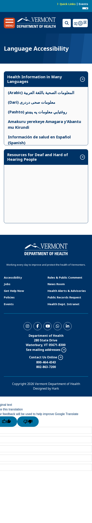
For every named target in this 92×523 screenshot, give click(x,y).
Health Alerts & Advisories (67, 291)
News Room (56, 284)
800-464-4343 (46, 362)
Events (83, 4)
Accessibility (13, 277)
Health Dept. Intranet (63, 304)
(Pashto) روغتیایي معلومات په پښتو (37, 112)
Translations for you (80, 23)
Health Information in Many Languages (34, 79)
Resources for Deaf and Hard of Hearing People (37, 157)
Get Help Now (14, 291)
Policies (9, 297)
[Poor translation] (28, 421)
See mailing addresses (43, 350)
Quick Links (68, 4)
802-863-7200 (46, 367)
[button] (9, 23)
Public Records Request (64, 297)
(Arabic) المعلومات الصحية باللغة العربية (41, 92)
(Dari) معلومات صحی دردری (31, 102)
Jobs (7, 284)
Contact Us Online (43, 357)
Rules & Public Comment (65, 277)
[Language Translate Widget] (85, 8)
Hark (55, 388)
